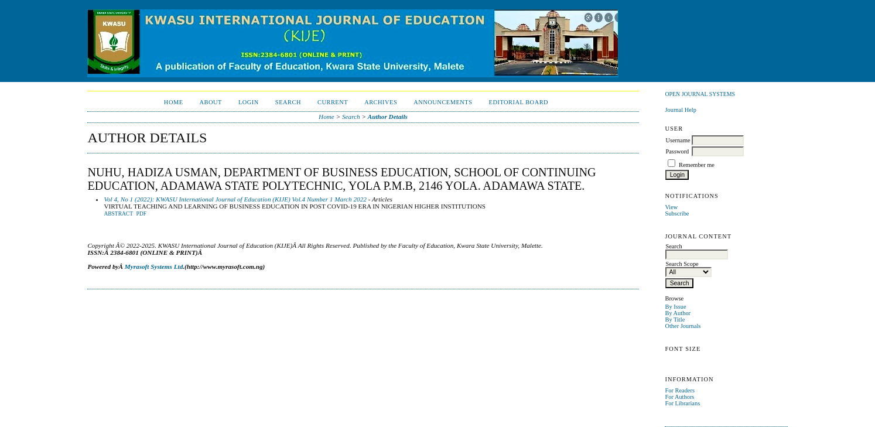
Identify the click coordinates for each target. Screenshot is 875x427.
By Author (678, 313)
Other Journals (682, 326)
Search (288, 102)
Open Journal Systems (700, 94)
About (211, 102)
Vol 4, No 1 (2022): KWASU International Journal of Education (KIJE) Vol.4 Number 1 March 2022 (235, 199)
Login (248, 102)
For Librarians (682, 403)
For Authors (679, 397)
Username (677, 140)
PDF (141, 214)
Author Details (388, 116)
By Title (675, 319)
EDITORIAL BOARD (519, 102)
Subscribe (677, 213)
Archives (380, 102)
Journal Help (680, 110)
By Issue (675, 306)
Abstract (118, 214)
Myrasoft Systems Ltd (154, 266)
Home (173, 102)
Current (332, 102)
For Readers (680, 390)
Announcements (442, 102)
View (671, 207)
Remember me (697, 165)
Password (677, 151)
